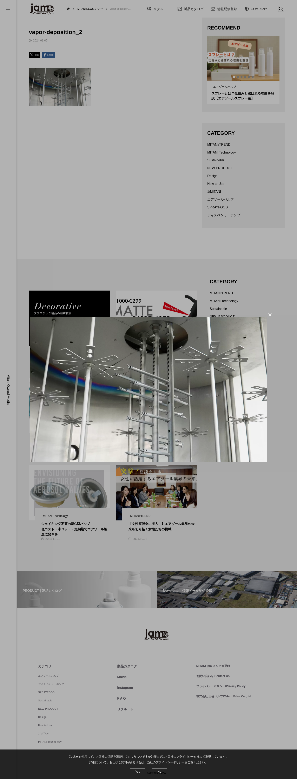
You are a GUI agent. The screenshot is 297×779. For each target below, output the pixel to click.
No (159, 771)
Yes (137, 771)
